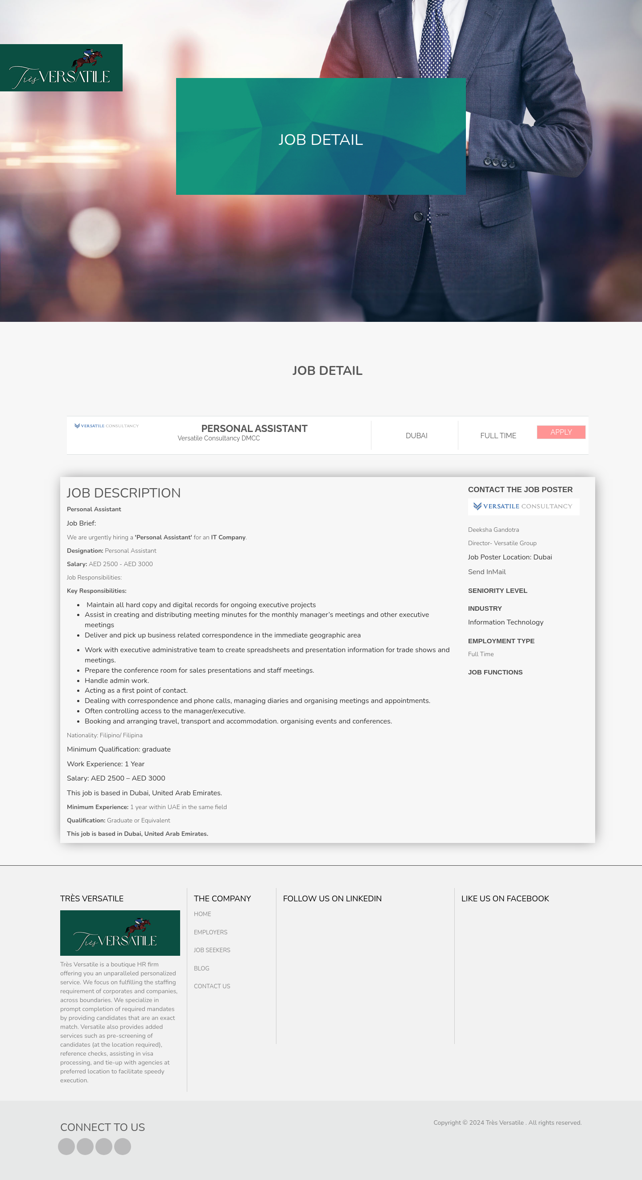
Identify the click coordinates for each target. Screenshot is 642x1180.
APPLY (561, 432)
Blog (202, 969)
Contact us (212, 987)
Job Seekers (212, 950)
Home (202, 914)
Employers (210, 933)
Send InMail (487, 572)
